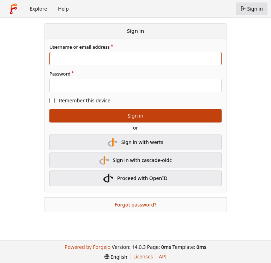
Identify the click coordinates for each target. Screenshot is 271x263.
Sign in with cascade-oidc (135, 160)
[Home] (13, 8)
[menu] (115, 256)
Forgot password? (136, 204)
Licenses (143, 256)
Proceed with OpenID (135, 178)
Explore (38, 8)
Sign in (135, 115)
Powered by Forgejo (87, 247)
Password (60, 74)
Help (63, 8)
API (163, 256)
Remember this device (84, 100)
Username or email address (79, 47)
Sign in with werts (135, 142)
